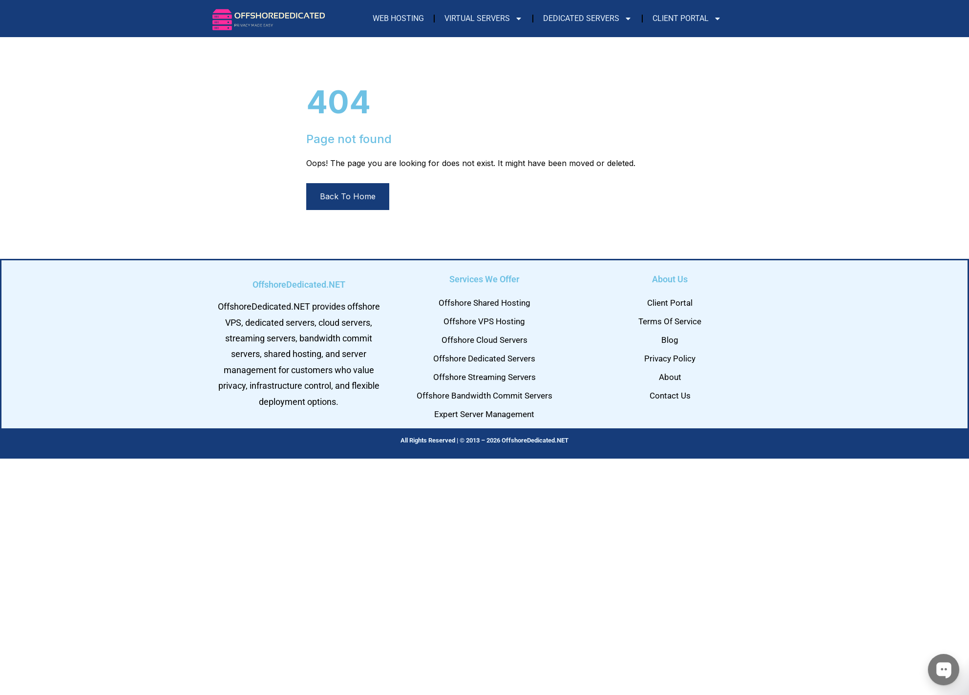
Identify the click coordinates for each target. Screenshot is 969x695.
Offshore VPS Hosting (484, 321)
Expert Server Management (484, 414)
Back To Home (348, 196)
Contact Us (670, 395)
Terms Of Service (669, 321)
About (670, 377)
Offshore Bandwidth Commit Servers (484, 395)
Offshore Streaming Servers (484, 377)
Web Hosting (398, 18)
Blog (669, 340)
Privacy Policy (669, 358)
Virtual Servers (483, 18)
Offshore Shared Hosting (484, 303)
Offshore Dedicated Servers (484, 358)
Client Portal (687, 18)
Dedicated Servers (587, 18)
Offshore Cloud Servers (484, 340)
